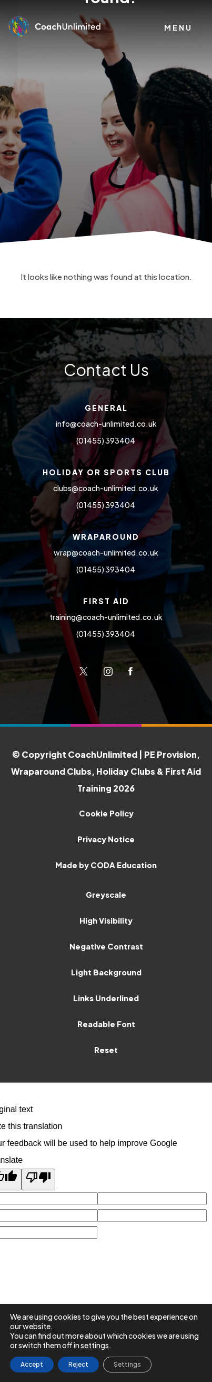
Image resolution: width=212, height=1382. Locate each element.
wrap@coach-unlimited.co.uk (106, 552)
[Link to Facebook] (130, 671)
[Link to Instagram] (108, 671)
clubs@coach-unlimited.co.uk (106, 488)
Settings (127, 1364)
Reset (106, 1050)
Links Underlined (106, 998)
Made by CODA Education (128, 863)
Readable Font (106, 1024)
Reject (78, 1364)
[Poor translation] (38, 1179)
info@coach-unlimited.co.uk (106, 423)
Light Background (106, 972)
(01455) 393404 (106, 440)
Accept (32, 1364)
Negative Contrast (106, 946)
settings (94, 1345)
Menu (178, 27)
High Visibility (106, 920)
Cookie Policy (106, 813)
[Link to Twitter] (83, 671)
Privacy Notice (106, 839)
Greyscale (106, 894)
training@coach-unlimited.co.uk (106, 617)
